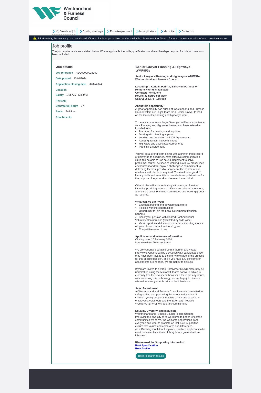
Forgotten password (121, 31)
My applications (147, 31)
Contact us (188, 31)
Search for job (65, 31)
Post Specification (146, 345)
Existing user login (93, 31)
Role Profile (142, 348)
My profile (169, 31)
